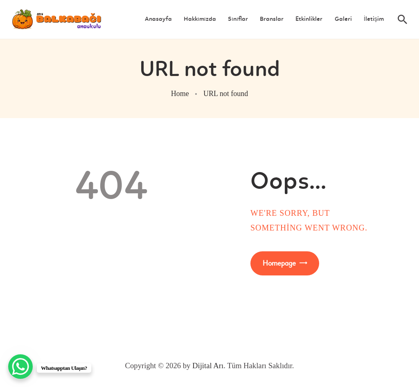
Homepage (279, 263)
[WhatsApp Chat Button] (20, 366)
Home (180, 93)
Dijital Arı (207, 365)
